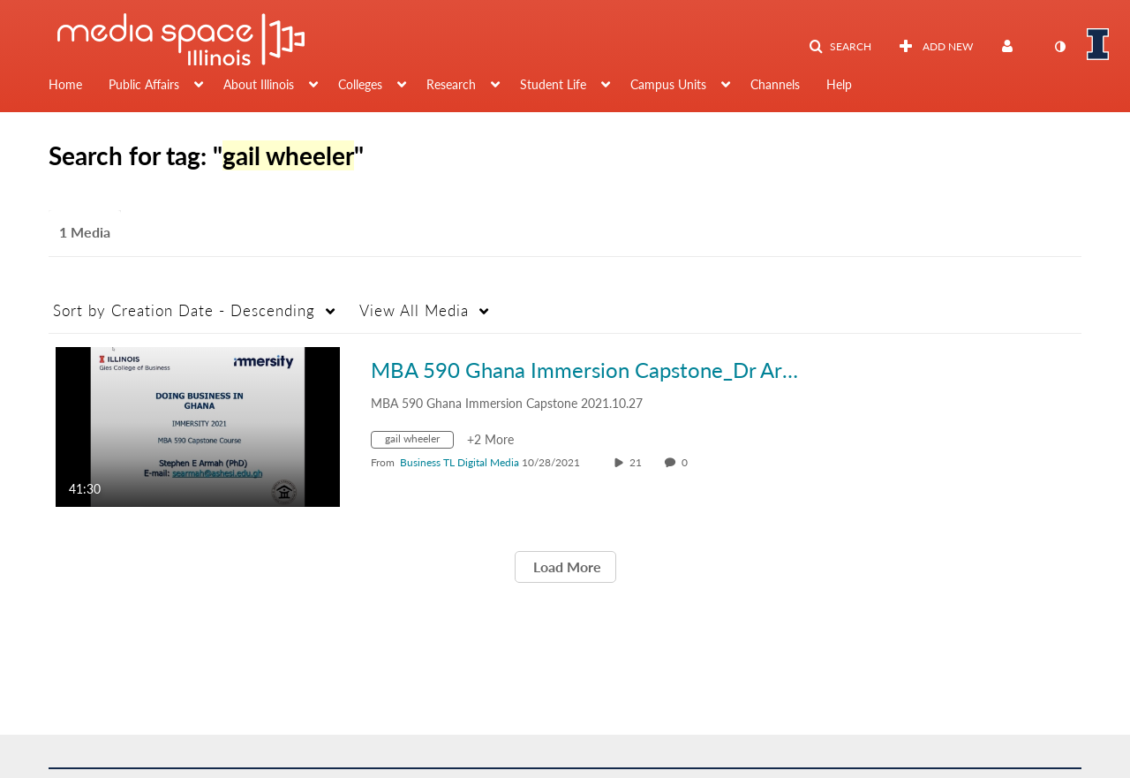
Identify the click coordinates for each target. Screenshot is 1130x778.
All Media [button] (414, 310)
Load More (565, 566)
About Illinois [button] (258, 84)
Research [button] (451, 84)
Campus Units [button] (668, 84)
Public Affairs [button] (144, 84)
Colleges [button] (360, 84)
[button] (840, 47)
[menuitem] (79, 86)
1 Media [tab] (84, 231)
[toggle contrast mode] (1059, 47)
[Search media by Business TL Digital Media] (459, 462)
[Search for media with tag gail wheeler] (419, 441)
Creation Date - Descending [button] (184, 310)
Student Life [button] (553, 84)
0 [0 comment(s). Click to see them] (687, 462)
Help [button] (839, 84)
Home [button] (65, 84)
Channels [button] (775, 84)
